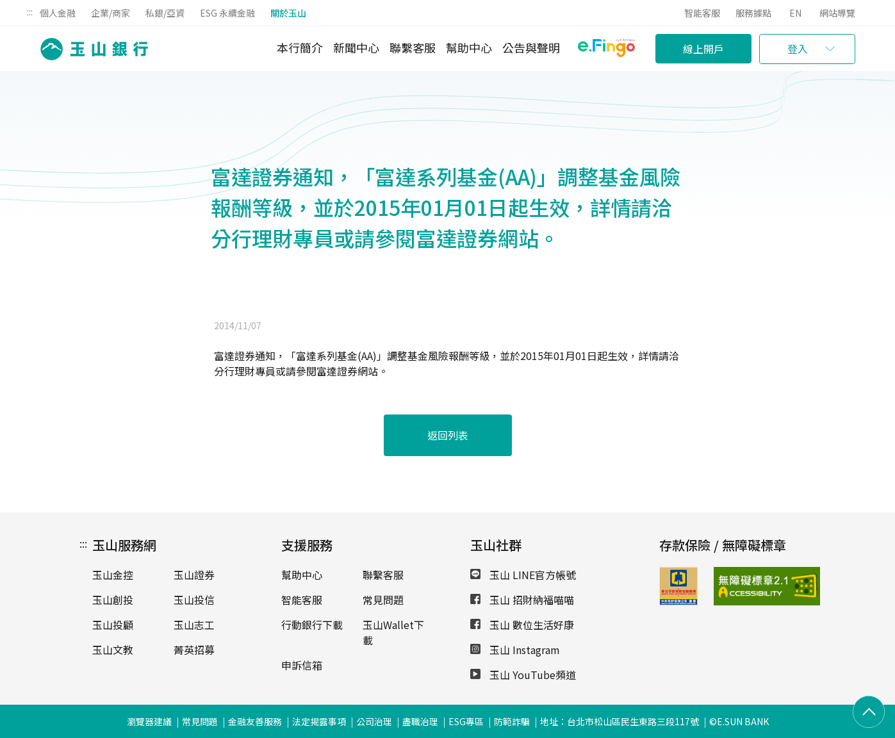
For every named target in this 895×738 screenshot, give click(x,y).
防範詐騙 (512, 721)
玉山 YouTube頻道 (523, 674)
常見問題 (383, 599)
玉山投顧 (112, 624)
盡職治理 (420, 721)
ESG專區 (466, 721)
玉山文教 (112, 649)
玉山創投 (112, 599)
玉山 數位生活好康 (522, 624)
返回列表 (447, 435)
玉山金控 (112, 574)
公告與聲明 (531, 47)
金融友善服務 (255, 721)
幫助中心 (469, 47)
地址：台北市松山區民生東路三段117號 (619, 721)
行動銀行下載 (312, 624)
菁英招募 (194, 649)
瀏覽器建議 (149, 721)
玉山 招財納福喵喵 (522, 599)
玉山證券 (194, 574)
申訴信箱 (301, 665)
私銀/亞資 (165, 12)
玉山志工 (194, 624)
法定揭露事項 (319, 721)
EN (795, 12)
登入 (797, 48)
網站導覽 (837, 12)
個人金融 (58, 12)
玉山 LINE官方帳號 (523, 574)
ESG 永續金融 (227, 12)
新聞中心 (356, 47)
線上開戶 (703, 48)
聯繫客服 (413, 47)
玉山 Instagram (515, 649)
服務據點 (753, 12)
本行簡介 (300, 47)
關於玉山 (288, 12)
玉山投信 (194, 599)
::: (30, 11)
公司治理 (374, 721)
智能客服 (702, 12)
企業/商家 (110, 12)
